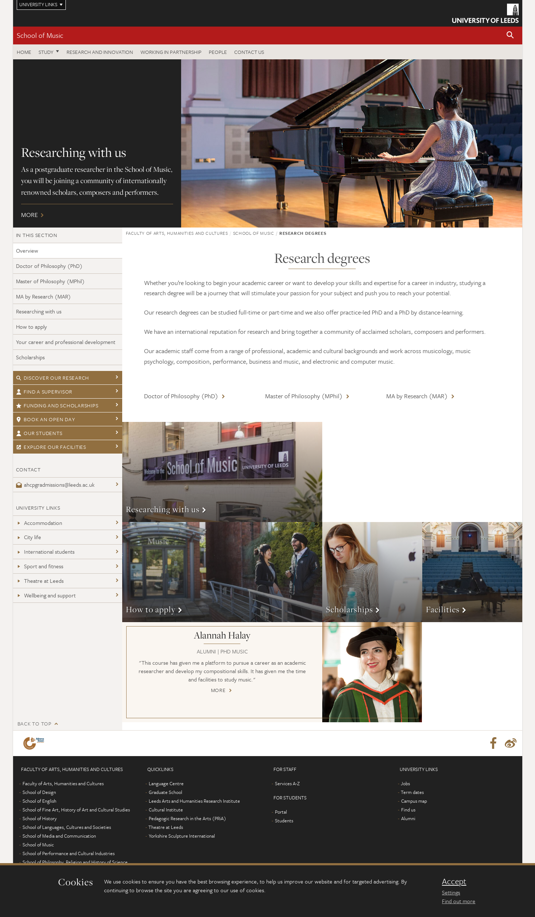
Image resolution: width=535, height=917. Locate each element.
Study (46, 52)
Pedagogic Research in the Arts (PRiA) (187, 818)
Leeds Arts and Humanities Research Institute (194, 801)
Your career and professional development (65, 342)
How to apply (31, 327)
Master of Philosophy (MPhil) (50, 281)
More (267, 143)
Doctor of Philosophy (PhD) (49, 266)
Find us (408, 809)
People (218, 52)
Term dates (412, 792)
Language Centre (166, 783)
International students (45, 552)
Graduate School (165, 792)
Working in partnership (170, 52)
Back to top (34, 723)
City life (28, 537)
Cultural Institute (166, 809)
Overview (27, 250)
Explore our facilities (51, 447)
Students (284, 820)
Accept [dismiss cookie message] (454, 881)
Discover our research (52, 378)
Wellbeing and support (46, 595)
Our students (39, 433)
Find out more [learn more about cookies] (458, 901)
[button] (510, 35)
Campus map (414, 801)
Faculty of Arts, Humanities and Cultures (177, 233)
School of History (40, 818)
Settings (451, 892)
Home (24, 52)
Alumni (408, 818)
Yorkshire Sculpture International (182, 835)
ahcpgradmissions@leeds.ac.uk (55, 485)
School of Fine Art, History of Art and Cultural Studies (76, 809)
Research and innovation (100, 52)
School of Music (40, 35)
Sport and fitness (39, 566)
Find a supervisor (44, 391)
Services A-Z (287, 783)
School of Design (39, 792)
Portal (281, 811)
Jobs (405, 783)
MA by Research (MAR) (43, 296)
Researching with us (38, 311)
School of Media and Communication (59, 835)
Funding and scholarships (57, 405)
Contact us (249, 52)
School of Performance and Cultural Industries (69, 853)
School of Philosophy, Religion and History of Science (75, 862)
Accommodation (39, 523)
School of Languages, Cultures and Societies (67, 827)
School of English (39, 801)
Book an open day (45, 419)
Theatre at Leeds (40, 581)
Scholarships (30, 357)
